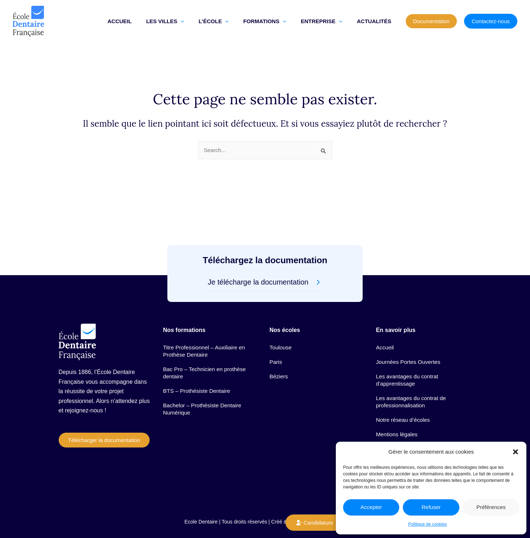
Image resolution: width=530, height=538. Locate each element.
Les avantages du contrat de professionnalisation (412, 392)
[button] (515, 451)
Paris (276, 348)
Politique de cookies (427, 524)
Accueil (385, 331)
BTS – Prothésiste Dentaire (198, 379)
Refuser (431, 507)
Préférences (491, 507)
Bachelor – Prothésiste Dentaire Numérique (204, 399)
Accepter (371, 507)
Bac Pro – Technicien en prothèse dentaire (206, 358)
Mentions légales (398, 429)
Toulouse (281, 331)
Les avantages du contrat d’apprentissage (408, 368)
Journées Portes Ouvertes (409, 348)
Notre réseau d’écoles (404, 412)
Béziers (279, 364)
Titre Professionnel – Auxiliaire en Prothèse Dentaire (206, 334)
